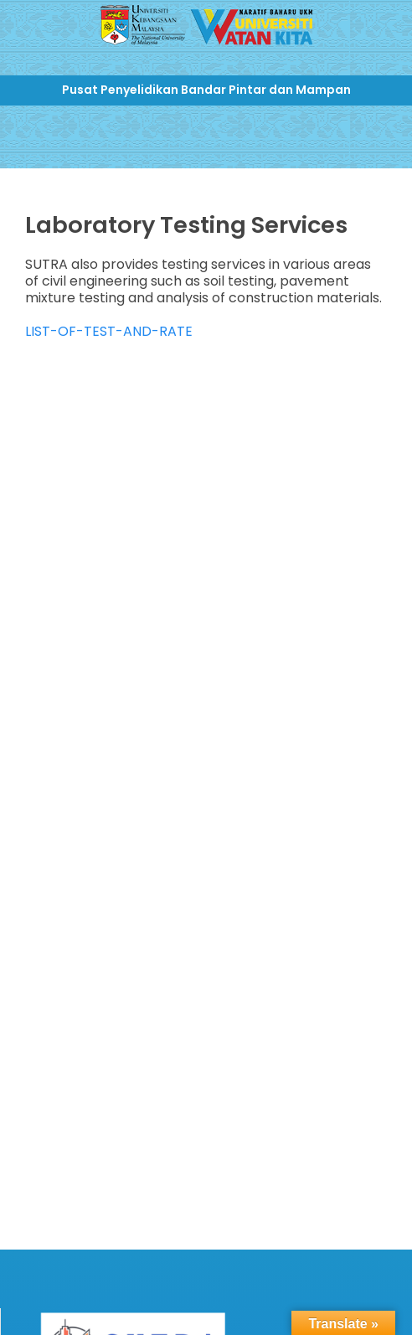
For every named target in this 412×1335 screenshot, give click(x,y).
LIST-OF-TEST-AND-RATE (109, 331)
